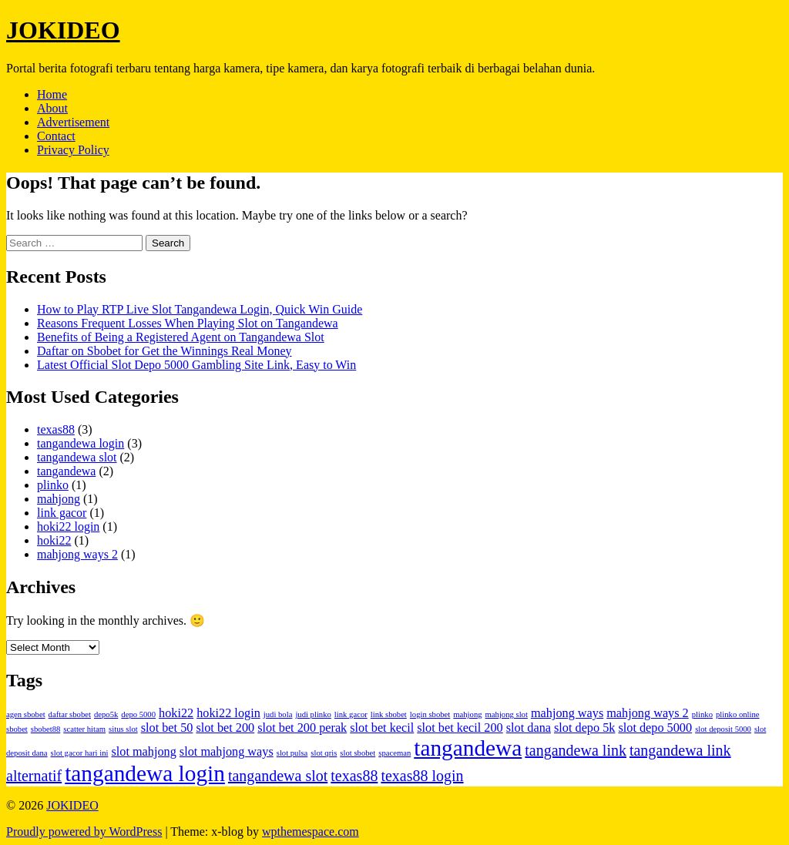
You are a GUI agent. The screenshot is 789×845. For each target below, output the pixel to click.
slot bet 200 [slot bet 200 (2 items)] (225, 728)
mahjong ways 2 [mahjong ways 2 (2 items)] (647, 713)
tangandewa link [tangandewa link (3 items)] (575, 750)
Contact (56, 136)
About (52, 108)
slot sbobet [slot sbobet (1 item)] (357, 753)
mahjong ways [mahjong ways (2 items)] (567, 713)
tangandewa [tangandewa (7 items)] (468, 748)
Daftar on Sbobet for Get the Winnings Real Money (164, 350)
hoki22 (54, 540)
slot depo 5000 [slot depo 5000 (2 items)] (655, 728)
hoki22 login (68, 526)
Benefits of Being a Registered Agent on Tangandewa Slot (180, 337)
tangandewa (66, 471)
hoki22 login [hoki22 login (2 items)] (228, 713)
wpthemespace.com (310, 831)
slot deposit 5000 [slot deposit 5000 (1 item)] (723, 729)
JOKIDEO (63, 30)
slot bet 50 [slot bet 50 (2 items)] (167, 728)
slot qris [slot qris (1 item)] (324, 753)
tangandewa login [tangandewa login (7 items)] (145, 773)
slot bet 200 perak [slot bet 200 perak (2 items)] (302, 728)
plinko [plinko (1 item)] (702, 714)
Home (52, 94)
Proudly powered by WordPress (84, 831)
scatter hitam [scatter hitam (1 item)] (84, 729)
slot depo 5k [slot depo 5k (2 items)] (584, 728)
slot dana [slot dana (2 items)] (528, 728)
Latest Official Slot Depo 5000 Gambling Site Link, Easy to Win (196, 364)
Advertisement (73, 122)
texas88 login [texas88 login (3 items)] (422, 775)
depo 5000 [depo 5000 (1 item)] (138, 714)
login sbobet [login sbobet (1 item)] (430, 714)
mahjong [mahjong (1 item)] (467, 714)
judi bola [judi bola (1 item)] (278, 714)
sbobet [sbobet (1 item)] (17, 729)
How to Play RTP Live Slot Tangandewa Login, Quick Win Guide (199, 309)
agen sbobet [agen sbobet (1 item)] (25, 714)
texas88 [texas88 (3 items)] (354, 775)
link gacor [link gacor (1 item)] (351, 714)
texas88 (56, 429)
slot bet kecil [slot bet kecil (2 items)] (382, 728)
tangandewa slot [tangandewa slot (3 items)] (277, 775)
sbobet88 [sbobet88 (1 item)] (45, 729)
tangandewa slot (77, 457)
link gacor (61, 512)
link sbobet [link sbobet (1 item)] (389, 714)
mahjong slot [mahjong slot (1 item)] (506, 714)
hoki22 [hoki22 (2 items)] (176, 713)
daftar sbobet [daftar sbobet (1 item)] (70, 714)
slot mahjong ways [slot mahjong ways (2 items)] (227, 752)
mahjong (58, 498)
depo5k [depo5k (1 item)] (106, 714)
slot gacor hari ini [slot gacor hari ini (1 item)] (80, 753)
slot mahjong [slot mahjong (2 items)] (143, 752)
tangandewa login (80, 443)
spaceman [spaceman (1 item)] (394, 753)
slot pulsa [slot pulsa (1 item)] (292, 753)
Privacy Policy (73, 149)
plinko (53, 484)
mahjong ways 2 (77, 554)
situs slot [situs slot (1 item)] (123, 729)
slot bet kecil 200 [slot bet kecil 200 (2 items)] (459, 728)
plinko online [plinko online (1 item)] (738, 714)
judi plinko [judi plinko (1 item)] (313, 714)
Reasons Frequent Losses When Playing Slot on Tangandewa (187, 323)
